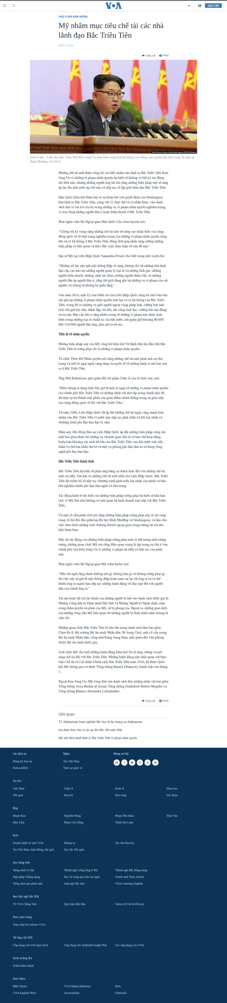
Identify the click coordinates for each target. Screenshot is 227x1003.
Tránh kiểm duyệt (23, 966)
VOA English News (24, 993)
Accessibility (71, 993)
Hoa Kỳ (68, 795)
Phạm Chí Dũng (73, 822)
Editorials (121, 993)
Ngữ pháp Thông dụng (26, 877)
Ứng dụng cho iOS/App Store (30, 945)
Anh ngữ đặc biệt (74, 883)
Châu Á (68, 788)
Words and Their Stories (129, 877)
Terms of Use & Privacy (129, 904)
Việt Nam (18, 788)
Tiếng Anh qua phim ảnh (27, 883)
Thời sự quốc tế (72, 768)
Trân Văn (171, 816)
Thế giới (18, 795)
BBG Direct (20, 986)
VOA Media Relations (77, 986)
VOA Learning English (129, 883)
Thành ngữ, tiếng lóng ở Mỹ (81, 870)
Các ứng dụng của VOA (129, 945)
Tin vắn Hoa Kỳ (124, 843)
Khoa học (172, 788)
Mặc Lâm (18, 822)
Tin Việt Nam (71, 761)
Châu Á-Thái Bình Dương (73, 16)
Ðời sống (120, 795)
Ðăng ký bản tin (22, 761)
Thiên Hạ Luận (124, 822)
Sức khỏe (171, 795)
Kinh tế (119, 788)
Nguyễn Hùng (72, 816)
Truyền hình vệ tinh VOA (28, 843)
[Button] (148, 55)
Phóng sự (69, 843)
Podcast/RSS (20, 768)
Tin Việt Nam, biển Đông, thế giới (33, 850)
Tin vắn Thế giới (74, 850)
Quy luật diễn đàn (74, 904)
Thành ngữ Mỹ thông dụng (131, 870)
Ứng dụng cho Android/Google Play (85, 945)
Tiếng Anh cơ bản (23, 870)
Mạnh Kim (19, 816)
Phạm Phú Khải (124, 816)
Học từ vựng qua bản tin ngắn (82, 877)
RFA (118, 986)
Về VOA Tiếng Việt (25, 904)
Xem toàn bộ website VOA (29, 925)
